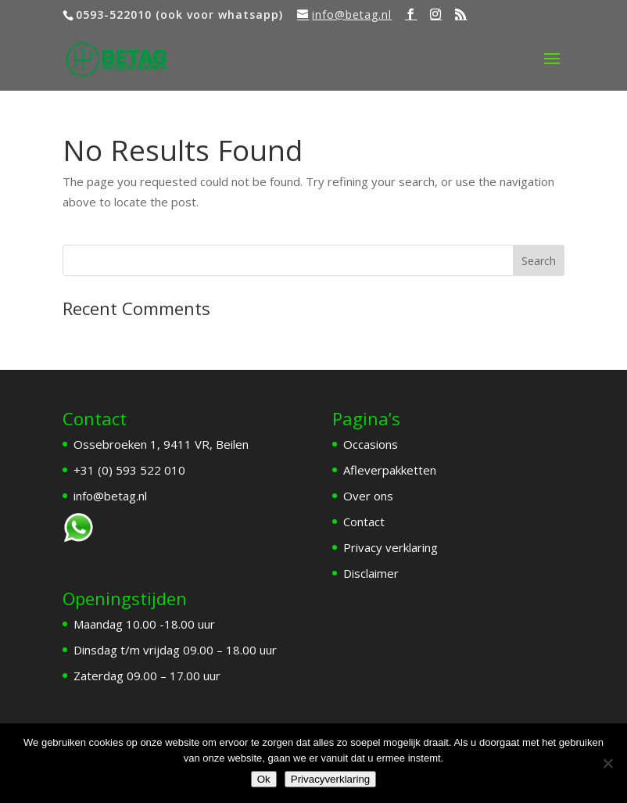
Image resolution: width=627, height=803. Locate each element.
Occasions (370, 444)
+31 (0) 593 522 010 (129, 470)
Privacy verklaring (390, 547)
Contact (364, 521)
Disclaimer (371, 573)
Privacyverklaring (330, 779)
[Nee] (607, 763)
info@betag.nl (110, 496)
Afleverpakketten (389, 470)
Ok (264, 779)
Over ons (368, 496)
